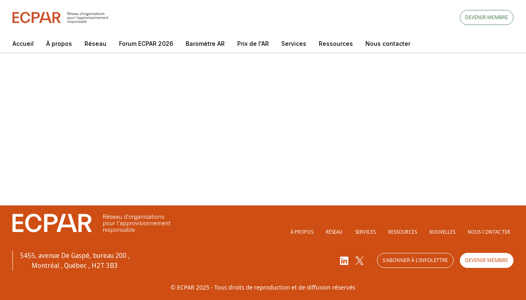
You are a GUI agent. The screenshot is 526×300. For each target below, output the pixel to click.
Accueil (23, 43)
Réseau (95, 43)
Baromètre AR (205, 43)
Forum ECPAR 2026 (146, 43)
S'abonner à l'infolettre (415, 260)
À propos (59, 43)
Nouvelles (442, 231)
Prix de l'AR (253, 43)
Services (293, 43)
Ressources (336, 43)
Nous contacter (387, 43)
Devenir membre (486, 17)
